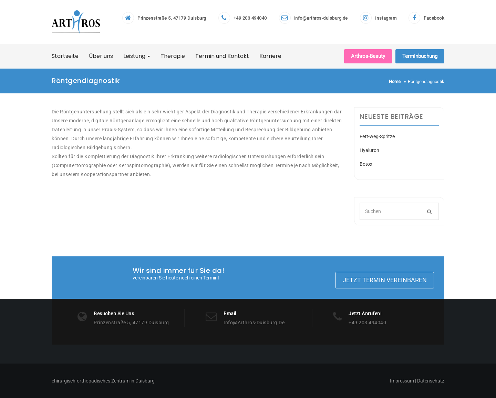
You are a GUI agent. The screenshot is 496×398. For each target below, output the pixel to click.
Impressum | (403, 381)
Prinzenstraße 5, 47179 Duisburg (171, 18)
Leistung (136, 56)
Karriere (270, 56)
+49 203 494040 (250, 18)
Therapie (173, 56)
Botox (366, 164)
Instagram (386, 18)
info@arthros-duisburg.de (321, 18)
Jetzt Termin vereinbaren (385, 280)
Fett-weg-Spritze (377, 136)
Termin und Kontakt (222, 56)
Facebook (434, 18)
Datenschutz (430, 381)
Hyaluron (369, 150)
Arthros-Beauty (368, 56)
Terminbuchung (419, 56)
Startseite (65, 56)
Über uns (101, 56)
